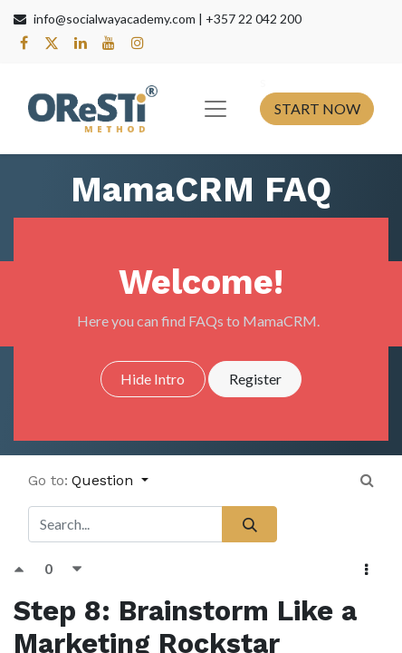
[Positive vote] (29, 568)
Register (255, 378)
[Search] (249, 524)
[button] (366, 569)
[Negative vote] (77, 568)
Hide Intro (152, 378)
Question (105, 480)
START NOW (317, 108)
